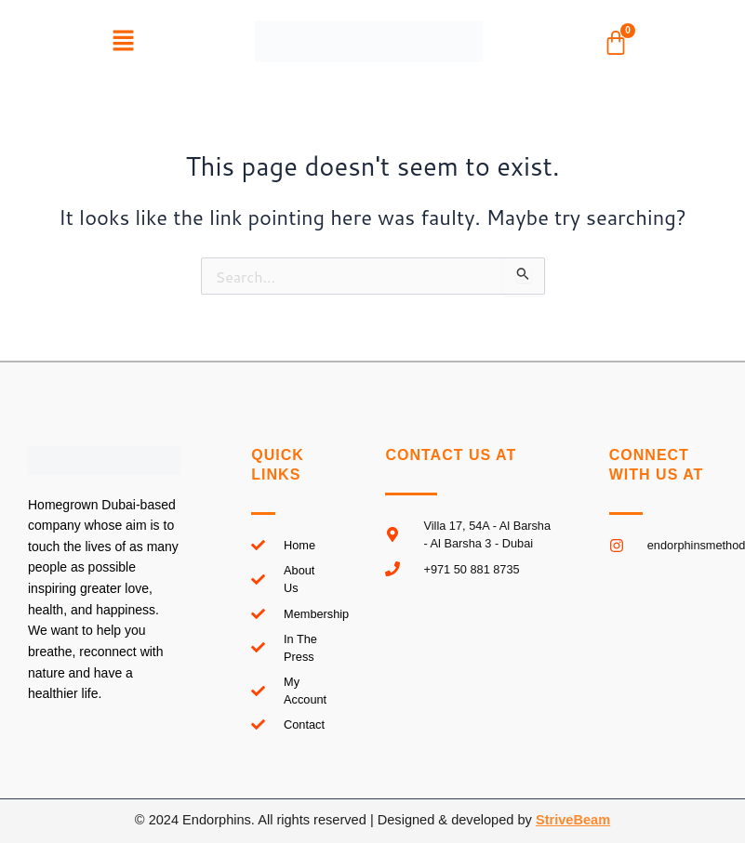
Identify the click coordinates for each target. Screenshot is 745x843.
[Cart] (616, 43)
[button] (122, 41)
